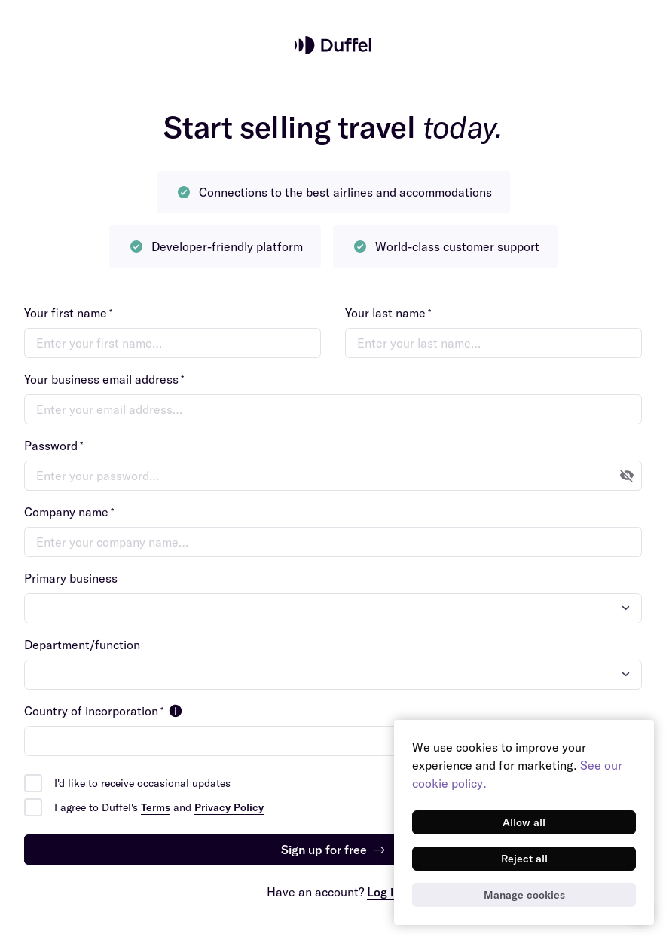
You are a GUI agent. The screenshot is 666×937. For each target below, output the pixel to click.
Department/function (82, 644)
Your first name (68, 313)
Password (53, 445)
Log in (383, 891)
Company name (69, 512)
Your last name (388, 313)
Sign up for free (333, 849)
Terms (155, 807)
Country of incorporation (104, 711)
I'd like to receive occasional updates (142, 783)
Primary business (71, 578)
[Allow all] (524, 822)
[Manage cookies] (524, 895)
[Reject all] (524, 859)
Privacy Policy (229, 807)
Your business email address (104, 379)
